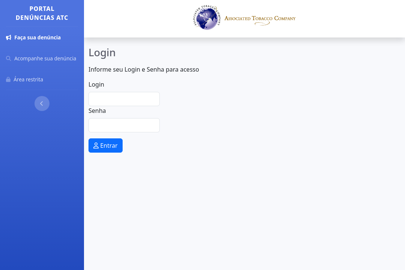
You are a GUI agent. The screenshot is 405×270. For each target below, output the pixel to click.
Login (96, 84)
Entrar (105, 145)
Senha (97, 110)
